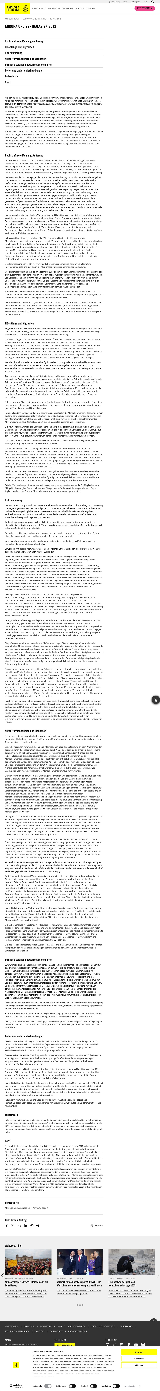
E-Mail (19, 1226)
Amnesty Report (40, 1208)
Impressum (29, 1326)
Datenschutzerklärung (43, 1376)
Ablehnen (139, 1365)
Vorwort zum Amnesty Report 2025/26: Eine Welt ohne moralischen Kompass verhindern (79, 1283)
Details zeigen (130, 1386)
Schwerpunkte (38, 8)
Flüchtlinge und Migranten (19, 47)
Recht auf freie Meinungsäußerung (24, 41)
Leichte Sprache (135, 1)
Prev (2, 1275)
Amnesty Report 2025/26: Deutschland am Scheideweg (26, 1283)
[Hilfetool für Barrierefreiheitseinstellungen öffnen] (156, 700)
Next (158, 1275)
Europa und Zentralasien (18, 1208)
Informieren (54, 8)
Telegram (37, 1226)
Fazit (7, 82)
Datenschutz (56, 1331)
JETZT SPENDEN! (63, 1345)
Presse (125, 1)
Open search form (152, 1)
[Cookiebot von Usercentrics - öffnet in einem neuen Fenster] (16, 1386)
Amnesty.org (126, 1326)
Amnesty (80, 8)
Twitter (13, 1226)
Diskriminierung (13, 53)
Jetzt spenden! (143, 8)
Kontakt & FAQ (11, 1326)
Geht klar (139, 1352)
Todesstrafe (11, 76)
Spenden (90, 8)
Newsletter (46, 1326)
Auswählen (139, 1359)
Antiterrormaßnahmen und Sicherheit (25, 59)
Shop (145, 1)
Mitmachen (68, 8)
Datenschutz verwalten (102, 1326)
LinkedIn (26, 1226)
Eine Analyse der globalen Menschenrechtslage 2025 (122, 1283)
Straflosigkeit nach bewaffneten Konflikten (28, 64)
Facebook (7, 1226)
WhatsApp (32, 1226)
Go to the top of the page (154, 1320)
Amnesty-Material (76, 1326)
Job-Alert (39, 1331)
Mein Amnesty (116, 1)
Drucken (96, 1226)
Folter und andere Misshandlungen (24, 70)
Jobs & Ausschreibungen (17, 1331)
